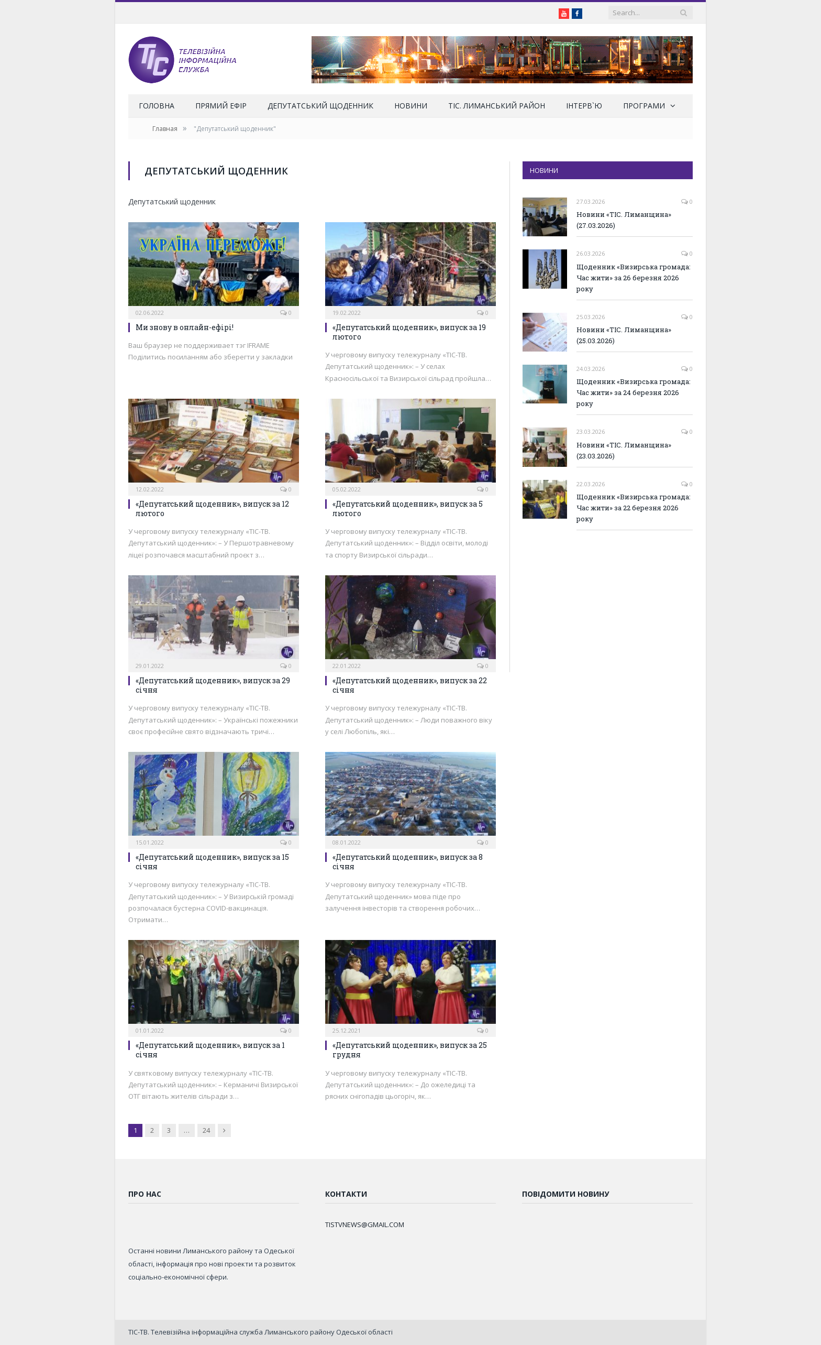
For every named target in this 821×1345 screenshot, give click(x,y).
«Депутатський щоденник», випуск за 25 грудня (409, 1049)
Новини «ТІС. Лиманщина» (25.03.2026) (623, 335)
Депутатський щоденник (320, 106)
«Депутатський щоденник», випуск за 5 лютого (407, 508)
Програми (644, 106)
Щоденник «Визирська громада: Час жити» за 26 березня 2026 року (633, 277)
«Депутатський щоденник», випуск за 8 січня (407, 861)
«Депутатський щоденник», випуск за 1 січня (210, 1049)
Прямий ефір (221, 106)
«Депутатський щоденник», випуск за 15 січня (212, 861)
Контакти (346, 1194)
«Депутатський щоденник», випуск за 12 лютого (212, 508)
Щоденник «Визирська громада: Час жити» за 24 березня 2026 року (633, 392)
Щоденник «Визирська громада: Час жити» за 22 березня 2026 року (633, 507)
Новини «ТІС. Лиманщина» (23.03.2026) (623, 450)
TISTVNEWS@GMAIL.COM (364, 1224)
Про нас (144, 1194)
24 (206, 1130)
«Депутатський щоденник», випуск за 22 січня (409, 685)
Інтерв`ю (584, 106)
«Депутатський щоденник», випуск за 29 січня (213, 685)
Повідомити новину (565, 1194)
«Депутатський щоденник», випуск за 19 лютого (409, 332)
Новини (410, 106)
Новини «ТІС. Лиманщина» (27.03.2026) (623, 220)
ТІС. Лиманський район (496, 106)
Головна (156, 106)
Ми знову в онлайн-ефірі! (185, 327)
